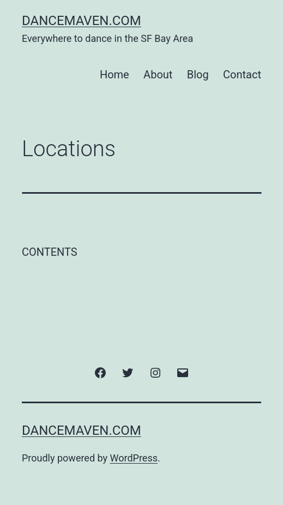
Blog (198, 74)
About (157, 74)
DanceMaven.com (81, 20)
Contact (242, 74)
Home (114, 74)
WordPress (134, 458)
